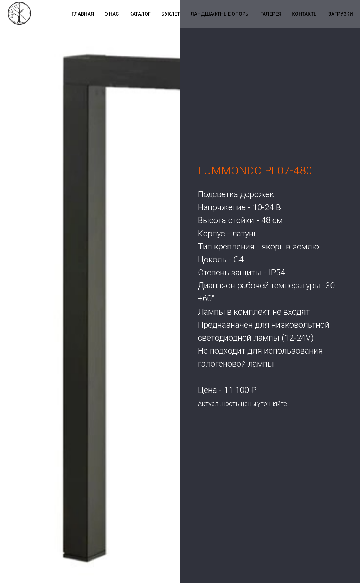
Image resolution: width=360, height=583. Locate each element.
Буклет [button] (170, 14)
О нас (111, 14)
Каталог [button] (140, 14)
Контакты (305, 14)
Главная (83, 14)
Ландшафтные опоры (220, 14)
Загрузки (340, 14)
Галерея (270, 14)
